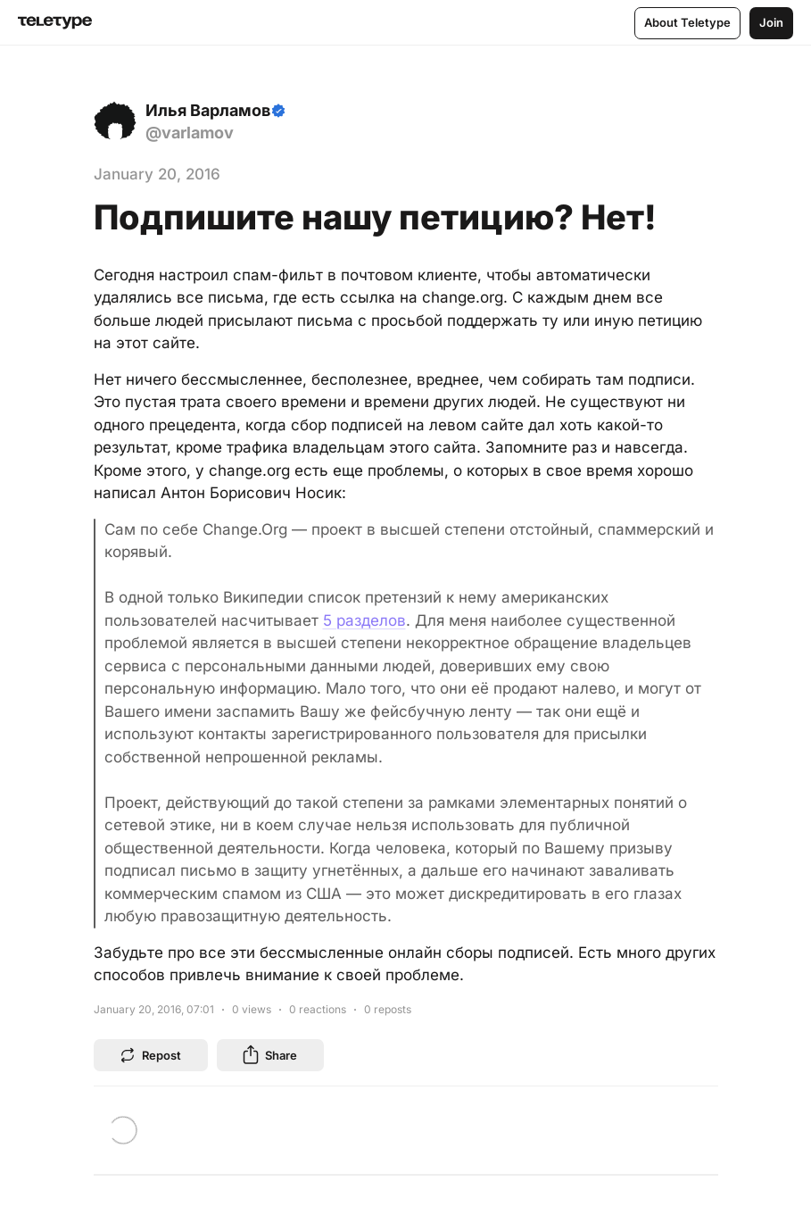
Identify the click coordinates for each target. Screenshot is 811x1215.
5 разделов (364, 620)
